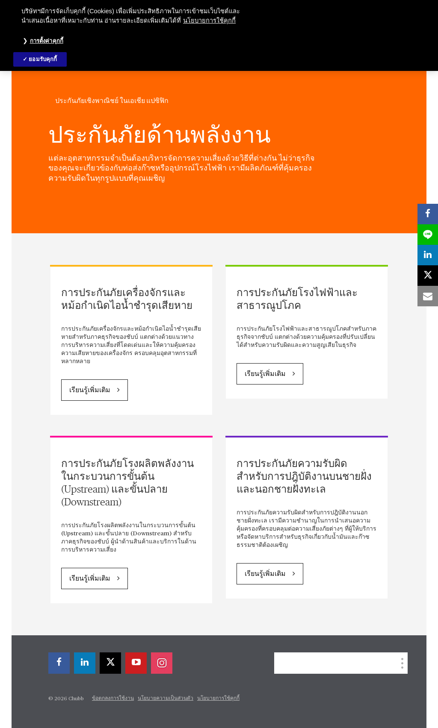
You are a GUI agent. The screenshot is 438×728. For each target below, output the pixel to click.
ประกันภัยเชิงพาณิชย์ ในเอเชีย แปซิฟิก (112, 100)
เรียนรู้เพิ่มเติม (89, 390)
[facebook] (59, 663)
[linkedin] (84, 663)
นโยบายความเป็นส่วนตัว (165, 698)
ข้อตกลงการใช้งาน (113, 698)
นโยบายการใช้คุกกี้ (218, 698)
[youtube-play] (136, 663)
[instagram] (161, 663)
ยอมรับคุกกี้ (43, 59)
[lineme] (427, 234)
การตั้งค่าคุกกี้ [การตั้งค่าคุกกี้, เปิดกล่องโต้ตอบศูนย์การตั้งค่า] (46, 41)
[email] (427, 296)
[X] (110, 663)
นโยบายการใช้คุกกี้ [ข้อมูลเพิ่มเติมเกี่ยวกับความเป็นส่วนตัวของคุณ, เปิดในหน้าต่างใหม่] (209, 20)
